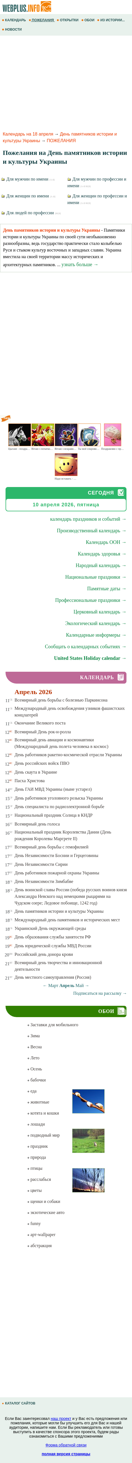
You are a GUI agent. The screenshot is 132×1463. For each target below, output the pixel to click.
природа (36, 1157)
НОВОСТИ (12, 29)
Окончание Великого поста (40, 723)
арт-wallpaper (41, 1234)
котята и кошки (43, 1113)
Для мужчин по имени (28, 179)
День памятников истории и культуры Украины (59, 911)
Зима (33, 1035)
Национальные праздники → (95, 577)
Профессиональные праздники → (90, 600)
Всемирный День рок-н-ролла (43, 731)
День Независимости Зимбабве (44, 881)
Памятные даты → (106, 588)
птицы (34, 1168)
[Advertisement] (66, 82)
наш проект (61, 1418)
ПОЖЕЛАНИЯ (42, 20)
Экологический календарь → (95, 623)
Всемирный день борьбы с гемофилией (52, 847)
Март (53, 985)
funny (34, 1223)
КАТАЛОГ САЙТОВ (19, 1403)
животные (38, 1102)
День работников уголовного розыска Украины (59, 798)
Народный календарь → (101, 565)
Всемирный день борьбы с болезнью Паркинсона (61, 700)
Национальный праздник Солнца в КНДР (54, 815)
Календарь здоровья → (102, 554)
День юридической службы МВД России (53, 945)
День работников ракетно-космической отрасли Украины (68, 754)
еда (32, 1091)
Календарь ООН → (106, 542)
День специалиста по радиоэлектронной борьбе (59, 806)
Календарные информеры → (96, 635)
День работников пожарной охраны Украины (57, 873)
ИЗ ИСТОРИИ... (111, 20)
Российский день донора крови (44, 954)
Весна (34, 1046)
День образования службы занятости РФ (53, 937)
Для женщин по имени (28, 196)
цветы (34, 1190)
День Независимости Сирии (41, 864)
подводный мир (43, 1135)
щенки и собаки (43, 1201)
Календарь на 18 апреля (28, 134)
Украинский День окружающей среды (50, 928)
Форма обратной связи (65, 1445)
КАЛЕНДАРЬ (14, 20)
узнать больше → (79, 264)
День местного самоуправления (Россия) (53, 977)
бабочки (36, 1080)
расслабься (39, 1179)
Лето (33, 1057)
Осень (34, 1069)
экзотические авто (45, 1212)
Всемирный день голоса (37, 824)
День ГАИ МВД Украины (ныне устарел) (53, 789)
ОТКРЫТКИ (68, 20)
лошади (36, 1124)
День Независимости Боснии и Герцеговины (57, 855)
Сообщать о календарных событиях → (85, 646)
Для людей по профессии (31, 212)
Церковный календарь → (100, 612)
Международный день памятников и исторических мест (67, 919)
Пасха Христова (30, 780)
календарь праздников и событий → (88, 519)
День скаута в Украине (36, 772)
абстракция (39, 1245)
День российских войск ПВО (42, 763)
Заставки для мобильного (52, 1024)
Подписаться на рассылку (100, 993)
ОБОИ (88, 20)
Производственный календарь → (91, 530)
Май (80, 985)
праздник (37, 1146)
